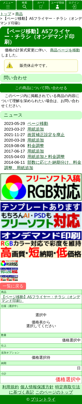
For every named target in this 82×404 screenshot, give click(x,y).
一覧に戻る (13, 286)
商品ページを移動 (65, 50)
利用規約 (10, 387)
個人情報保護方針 (37, 387)
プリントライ (43, 399)
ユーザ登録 (57, 2)
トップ (5, 14)
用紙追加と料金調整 (46, 156)
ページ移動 (37, 123)
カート (41, 2)
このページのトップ (54, 392)
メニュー (8, 2)
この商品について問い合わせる (41, 88)
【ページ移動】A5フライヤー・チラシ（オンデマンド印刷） (40, 299)
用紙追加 (35, 129)
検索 (24, 2)
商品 (19, 14)
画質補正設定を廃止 (46, 134)
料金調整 (35, 145)
